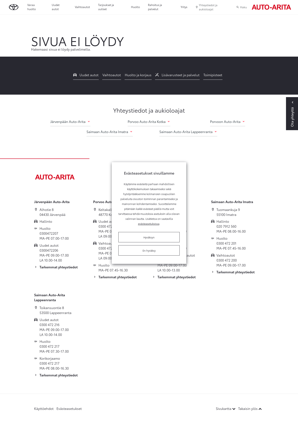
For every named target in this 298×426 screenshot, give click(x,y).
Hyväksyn (149, 237)
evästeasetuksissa (148, 223)
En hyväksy (149, 250)
